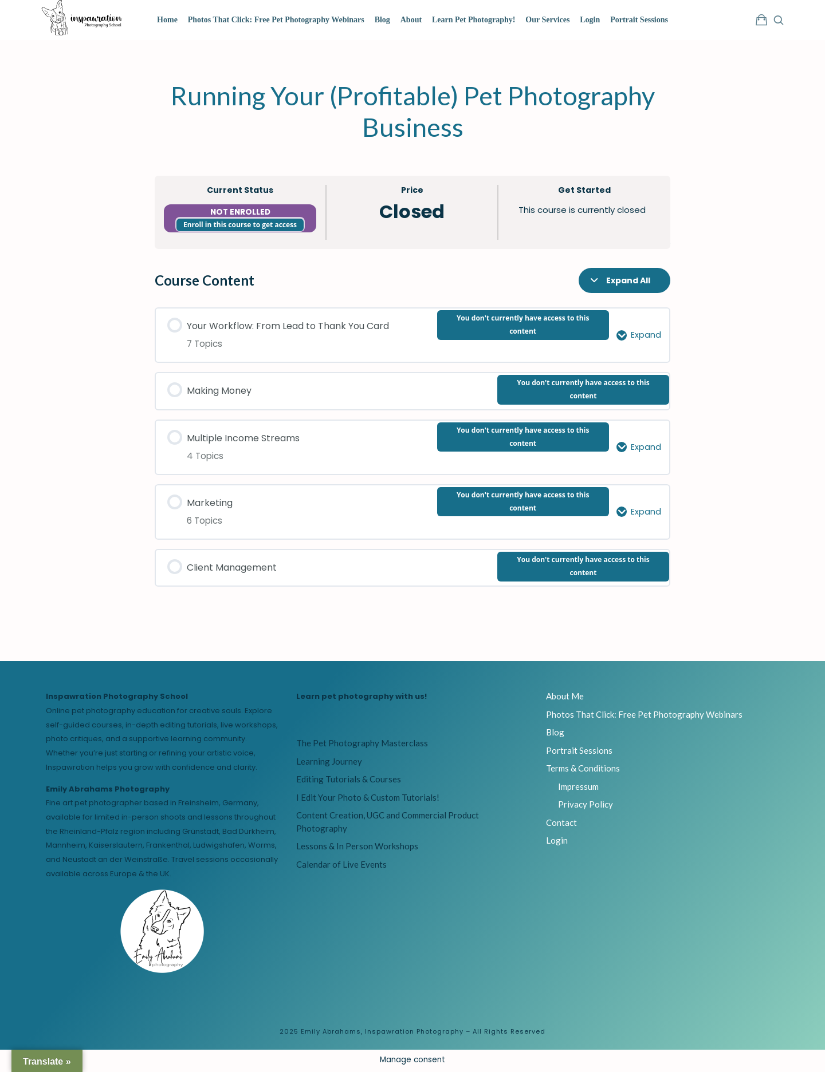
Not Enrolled (240, 213)
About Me (565, 698)
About (411, 19)
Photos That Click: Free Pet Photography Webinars (276, 19)
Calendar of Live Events (341, 866)
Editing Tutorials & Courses (348, 781)
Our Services (547, 19)
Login (590, 19)
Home (167, 19)
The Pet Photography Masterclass (362, 744)
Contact (561, 824)
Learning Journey (329, 763)
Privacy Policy (585, 806)
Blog (382, 19)
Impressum (578, 788)
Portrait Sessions (639, 19)
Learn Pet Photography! (473, 19)
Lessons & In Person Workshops (357, 847)
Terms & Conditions (583, 770)
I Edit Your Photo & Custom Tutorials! (367, 799)
